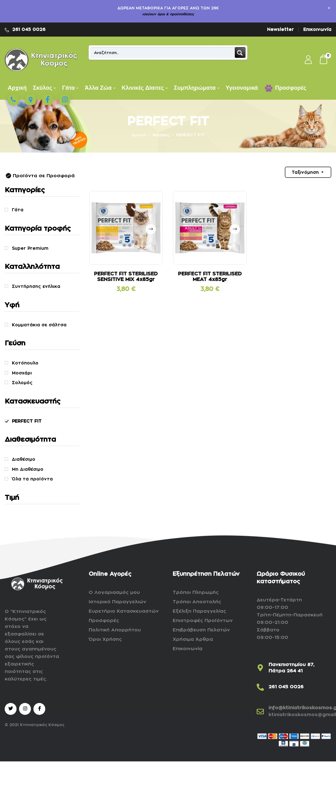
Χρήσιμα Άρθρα (193, 639)
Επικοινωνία (317, 29)
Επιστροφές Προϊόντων (203, 620)
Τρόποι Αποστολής (197, 602)
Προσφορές (104, 620)
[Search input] (163, 52)
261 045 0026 (29, 29)
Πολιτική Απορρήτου (115, 630)
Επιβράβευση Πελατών (201, 630)
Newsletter (280, 29)
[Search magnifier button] (240, 52)
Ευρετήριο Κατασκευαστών (124, 611)
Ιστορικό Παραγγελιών (117, 602)
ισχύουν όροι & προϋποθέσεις (168, 14)
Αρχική (138, 135)
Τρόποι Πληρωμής (196, 592)
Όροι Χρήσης (105, 639)
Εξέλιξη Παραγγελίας (199, 611)
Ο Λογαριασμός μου (114, 592)
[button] (324, 60)
